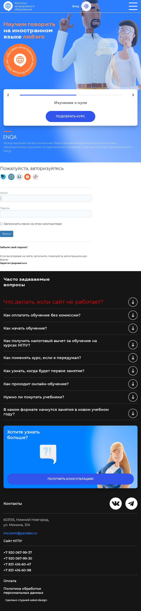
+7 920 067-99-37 (17, 553)
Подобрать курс (70, 116)
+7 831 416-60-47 (17, 564)
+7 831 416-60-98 (17, 570)
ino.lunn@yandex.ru (20, 533)
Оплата (9, 581)
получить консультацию (71, 479)
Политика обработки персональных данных (23, 591)
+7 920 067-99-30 (17, 558)
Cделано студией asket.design (26, 600)
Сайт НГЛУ (13, 541)
